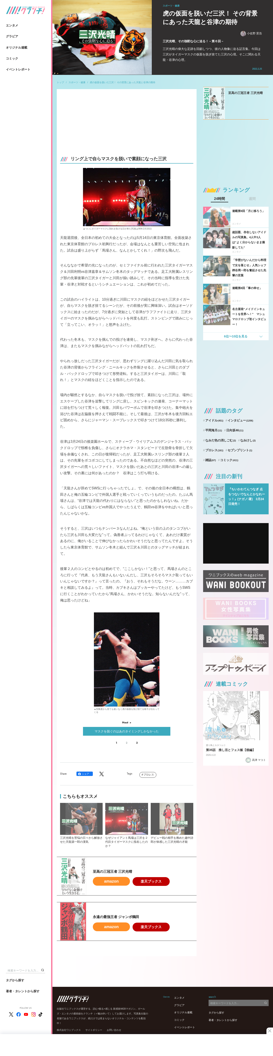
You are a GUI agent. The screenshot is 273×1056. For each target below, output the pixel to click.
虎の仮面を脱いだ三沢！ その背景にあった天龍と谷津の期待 (122, 82)
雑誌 (210, 460)
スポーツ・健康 (77, 82)
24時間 (219, 199)
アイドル (214, 420)
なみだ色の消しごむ (220, 440)
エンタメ (12, 25)
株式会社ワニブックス (69, 1030)
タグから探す (15, 980)
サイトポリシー (93, 1030)
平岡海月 (213, 430)
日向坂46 (234, 430)
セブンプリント (240, 450)
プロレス (148, 774)
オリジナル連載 (16, 47)
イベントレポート (18, 69)
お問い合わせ (114, 1030)
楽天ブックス (151, 881)
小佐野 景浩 (251, 33)
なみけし (248, 440)
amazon (111, 881)
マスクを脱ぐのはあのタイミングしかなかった (127, 731)
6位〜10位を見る (235, 336)
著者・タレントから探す (23, 991)
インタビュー (240, 420)
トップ (60, 82)
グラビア (12, 36)
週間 (252, 199)
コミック (12, 58)
